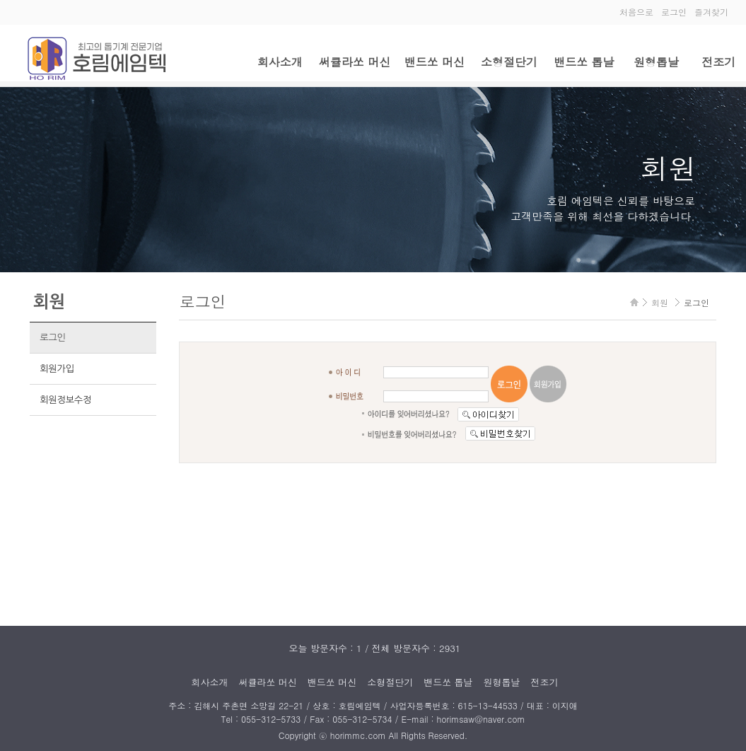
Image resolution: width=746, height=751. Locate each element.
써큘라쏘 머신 (354, 62)
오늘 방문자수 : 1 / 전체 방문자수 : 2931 (375, 648)
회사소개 (280, 62)
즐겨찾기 (711, 12)
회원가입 (57, 368)
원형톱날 (656, 62)
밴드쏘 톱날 (584, 62)
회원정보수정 (65, 399)
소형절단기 (509, 62)
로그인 (674, 12)
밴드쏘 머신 (434, 62)
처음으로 (636, 12)
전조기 (718, 62)
